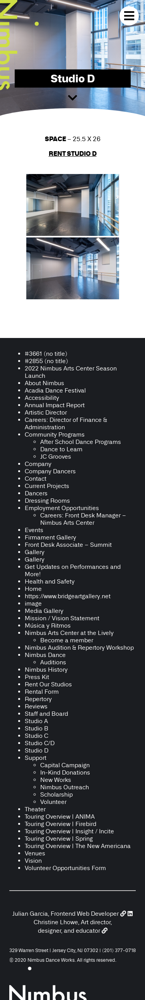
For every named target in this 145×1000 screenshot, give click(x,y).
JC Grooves (55, 456)
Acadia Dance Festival (55, 390)
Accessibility (43, 397)
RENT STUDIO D (73, 153)
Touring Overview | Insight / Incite (69, 831)
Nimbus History (46, 669)
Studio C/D (40, 743)
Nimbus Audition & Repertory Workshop (79, 647)
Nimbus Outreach (64, 787)
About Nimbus (44, 383)
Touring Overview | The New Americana (78, 846)
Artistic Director (46, 412)
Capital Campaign (65, 765)
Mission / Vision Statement (62, 618)
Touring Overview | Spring (59, 838)
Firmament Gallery (50, 537)
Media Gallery (44, 610)
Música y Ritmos (48, 625)
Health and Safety (50, 581)
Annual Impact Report (55, 405)
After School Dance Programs (80, 441)
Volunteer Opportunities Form (65, 868)
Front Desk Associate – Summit (68, 544)
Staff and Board (46, 713)
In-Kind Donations (65, 772)
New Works (55, 779)
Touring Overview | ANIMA (60, 816)
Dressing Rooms (47, 500)
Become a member (66, 640)
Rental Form (42, 691)
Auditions (53, 662)
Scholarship (56, 794)
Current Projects (47, 486)
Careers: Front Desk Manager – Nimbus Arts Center (83, 519)
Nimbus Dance (45, 655)
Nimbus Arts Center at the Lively (69, 633)
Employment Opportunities (62, 508)
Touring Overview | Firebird (60, 824)
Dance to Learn (61, 449)
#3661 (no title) (46, 353)
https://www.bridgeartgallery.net (68, 596)
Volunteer (53, 801)
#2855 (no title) (46, 361)
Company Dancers (50, 471)
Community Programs (55, 434)
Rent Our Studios (48, 684)
